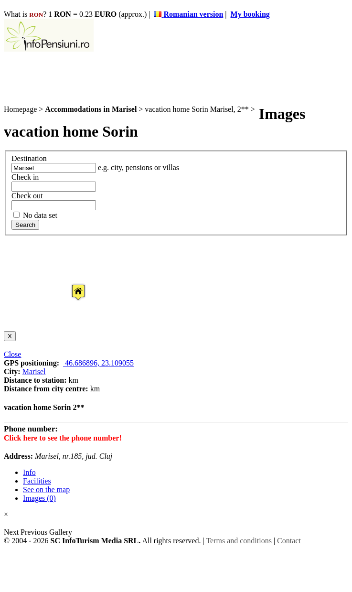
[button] (71, 283)
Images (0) (39, 498)
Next (12, 532)
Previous (34, 532)
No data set (35, 215)
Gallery (60, 532)
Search (25, 224)
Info (29, 472)
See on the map (46, 489)
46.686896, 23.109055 (98, 363)
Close (12, 354)
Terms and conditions (239, 541)
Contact (289, 541)
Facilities (37, 481)
